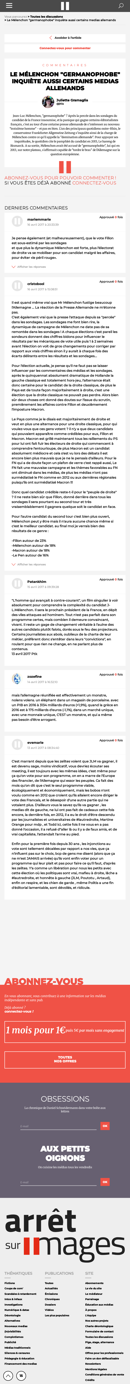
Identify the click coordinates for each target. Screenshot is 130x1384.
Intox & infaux (13, 1299)
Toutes (49, 1283)
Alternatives (12, 1320)
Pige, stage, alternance (99, 1342)
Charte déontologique (99, 1326)
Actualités (51, 1288)
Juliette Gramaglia (72, 100)
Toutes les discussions (99, 1336)
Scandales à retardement (20, 1293)
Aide (88, 1347)
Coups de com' (13, 1288)
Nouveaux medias (15, 1326)
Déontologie (12, 1315)
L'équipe (90, 1315)
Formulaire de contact (99, 1331)
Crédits (89, 1380)
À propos (90, 1309)
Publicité (10, 1342)
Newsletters (93, 1363)
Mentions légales (96, 1369)
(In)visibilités (12, 1331)
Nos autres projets (96, 1320)
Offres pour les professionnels (104, 1353)
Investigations (13, 1304)
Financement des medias (20, 1363)
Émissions (51, 1293)
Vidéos (49, 1309)
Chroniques (52, 1299)
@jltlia (60, 103)
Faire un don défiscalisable (102, 1358)
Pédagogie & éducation (19, 1358)
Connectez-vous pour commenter (65, 48)
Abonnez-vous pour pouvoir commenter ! (60, 177)
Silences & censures (17, 1353)
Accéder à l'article (65, 38)
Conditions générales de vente (104, 1374)
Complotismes (13, 1336)
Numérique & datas (16, 1309)
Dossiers (50, 1304)
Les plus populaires (57, 1315)
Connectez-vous (94, 182)
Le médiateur (93, 1293)
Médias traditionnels (17, 1347)
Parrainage (92, 1299)
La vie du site (93, 1288)
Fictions (9, 1283)
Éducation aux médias (99, 1304)
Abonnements (94, 1283)
